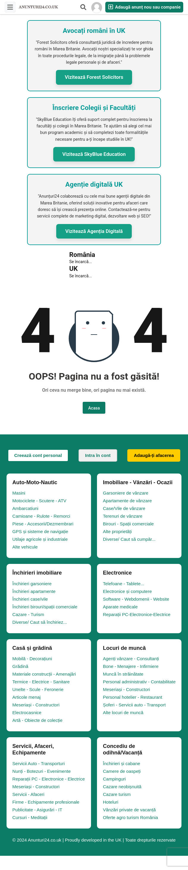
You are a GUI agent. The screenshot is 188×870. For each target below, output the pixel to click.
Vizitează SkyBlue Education (94, 154)
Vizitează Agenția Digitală (94, 231)
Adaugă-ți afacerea (154, 455)
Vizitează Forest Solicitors (94, 77)
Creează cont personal (38, 455)
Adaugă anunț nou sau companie (144, 7)
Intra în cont (98, 455)
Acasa (94, 408)
